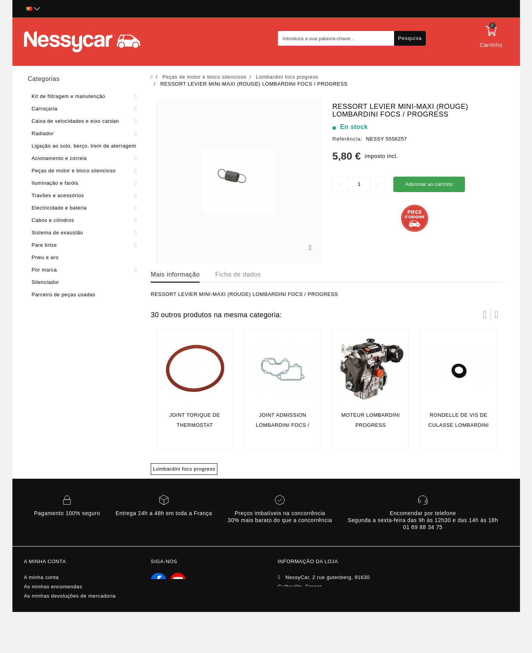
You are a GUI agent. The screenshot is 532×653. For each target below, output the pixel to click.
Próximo (497, 314)
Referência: (347, 139)
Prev (485, 314)
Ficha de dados (238, 274)
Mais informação (175, 274)
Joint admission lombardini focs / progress (282, 425)
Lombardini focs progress (184, 469)
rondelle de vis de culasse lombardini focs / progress (458, 425)
